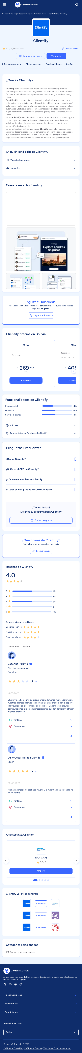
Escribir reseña (69, 48)
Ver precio (56, 56)
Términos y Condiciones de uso (57, 1048)
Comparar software (30, 56)
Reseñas (69, 64)
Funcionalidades (53, 64)
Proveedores (41, 1004)
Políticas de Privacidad (13, 1048)
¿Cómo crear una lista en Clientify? (41, 479)
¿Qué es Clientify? (41, 459)
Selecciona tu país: (12, 1023)
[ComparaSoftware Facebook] (15, 984)
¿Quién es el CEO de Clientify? (41, 469)
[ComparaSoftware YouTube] (10, 984)
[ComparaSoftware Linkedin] (5, 984)
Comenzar (26, 380)
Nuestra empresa (41, 995)
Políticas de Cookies (33, 1048)
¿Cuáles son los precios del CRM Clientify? (41, 489)
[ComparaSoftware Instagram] (20, 984)
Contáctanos (41, 1012)
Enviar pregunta (41, 520)
